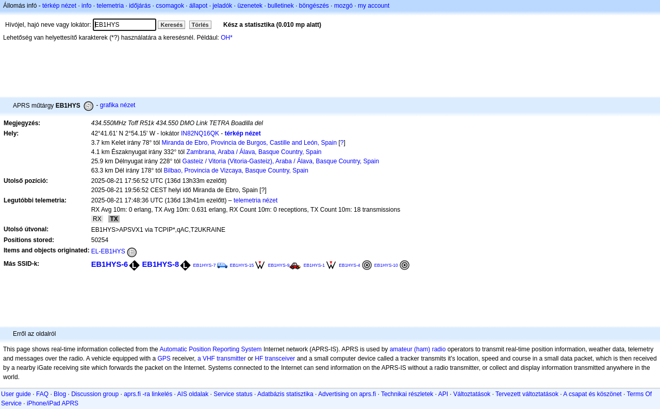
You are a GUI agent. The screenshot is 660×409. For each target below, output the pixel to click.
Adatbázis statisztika (285, 394)
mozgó (343, 5)
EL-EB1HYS (108, 251)
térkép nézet (59, 5)
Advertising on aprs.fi (347, 394)
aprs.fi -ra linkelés (148, 394)
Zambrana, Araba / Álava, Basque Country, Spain (254, 152)
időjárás (140, 5)
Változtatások (471, 394)
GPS (164, 358)
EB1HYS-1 (314, 265)
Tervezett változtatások (527, 394)
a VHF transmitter (221, 358)
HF (259, 358)
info (86, 5)
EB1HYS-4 (349, 265)
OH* (227, 37)
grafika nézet (118, 105)
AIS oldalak (193, 394)
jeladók (222, 5)
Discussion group (95, 394)
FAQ (42, 394)
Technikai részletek (407, 394)
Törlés (200, 25)
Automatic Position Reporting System (210, 349)
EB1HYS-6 (109, 264)
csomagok (170, 5)
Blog (60, 394)
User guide (16, 394)
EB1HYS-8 (160, 264)
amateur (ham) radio (418, 349)
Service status (232, 394)
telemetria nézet (255, 200)
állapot (198, 5)
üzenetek (249, 5)
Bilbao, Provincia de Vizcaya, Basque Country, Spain (236, 170)
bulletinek (281, 5)
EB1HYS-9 (279, 265)
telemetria (110, 5)
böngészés (314, 5)
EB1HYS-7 (204, 265)
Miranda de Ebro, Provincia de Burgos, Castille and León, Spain (249, 142)
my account (373, 5)
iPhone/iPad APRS (52, 403)
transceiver (280, 358)
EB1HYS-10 (386, 265)
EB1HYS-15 (242, 265)
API (443, 394)
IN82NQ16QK (200, 133)
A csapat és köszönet (592, 394)
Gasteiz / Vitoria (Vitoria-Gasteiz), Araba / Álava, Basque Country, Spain (281, 161)
